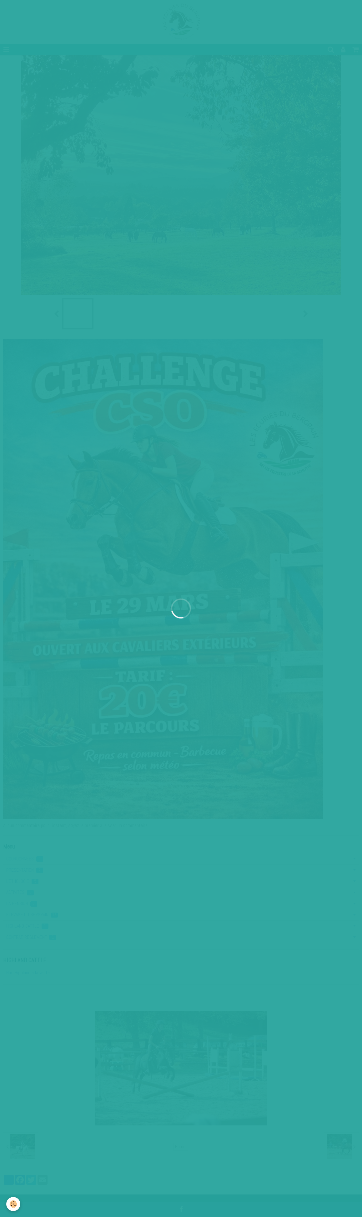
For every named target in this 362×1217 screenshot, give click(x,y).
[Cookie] (13, 1204)
